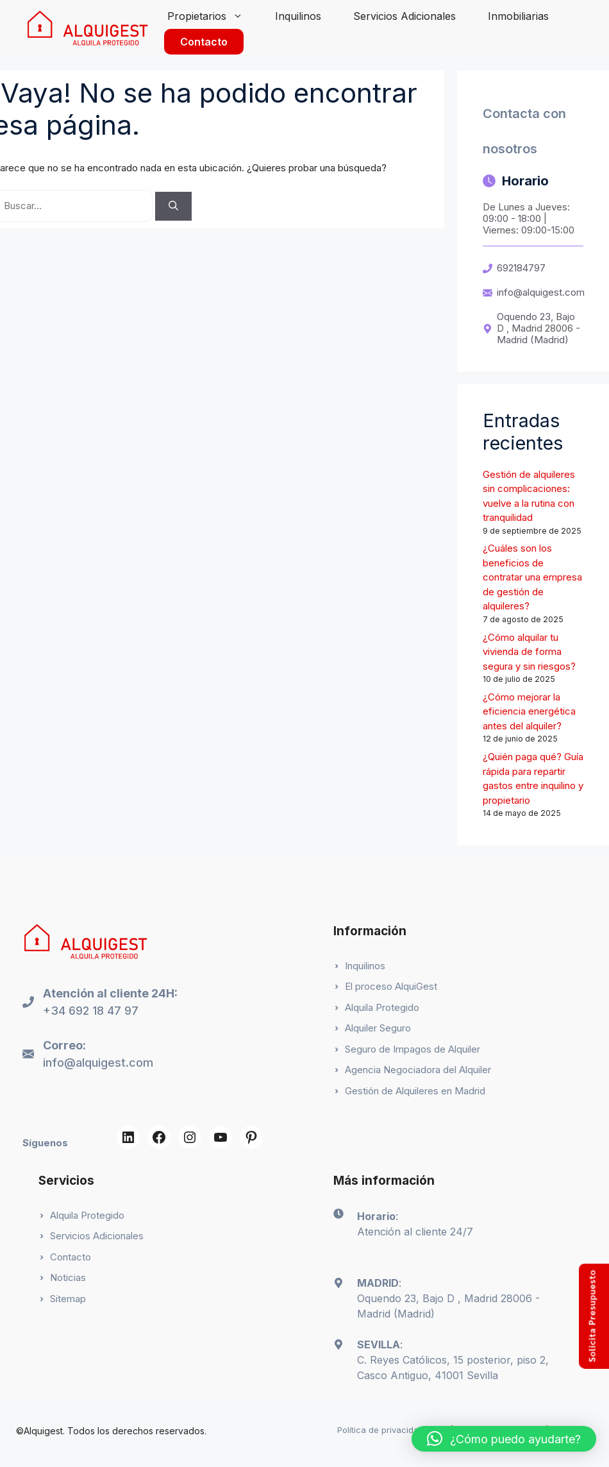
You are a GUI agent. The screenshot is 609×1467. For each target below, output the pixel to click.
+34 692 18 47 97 (90, 1010)
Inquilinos (298, 16)
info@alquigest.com (541, 292)
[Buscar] (173, 206)
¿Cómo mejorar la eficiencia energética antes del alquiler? (529, 711)
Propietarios (213, 16)
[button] (504, 1439)
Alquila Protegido (382, 1007)
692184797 (521, 268)
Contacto (204, 41)
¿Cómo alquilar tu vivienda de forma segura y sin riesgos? (529, 651)
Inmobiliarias (518, 16)
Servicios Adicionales (404, 16)
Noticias (68, 1277)
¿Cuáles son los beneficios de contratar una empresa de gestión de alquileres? (532, 577)
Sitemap (68, 1299)
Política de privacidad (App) (392, 1430)
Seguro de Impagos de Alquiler (412, 1049)
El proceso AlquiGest (391, 986)
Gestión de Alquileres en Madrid (415, 1091)
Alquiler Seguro (378, 1028)
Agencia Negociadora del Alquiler (418, 1070)
